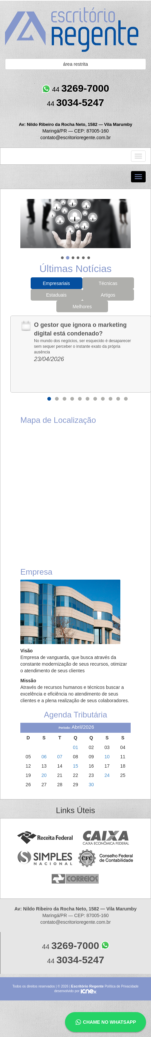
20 (44, 775)
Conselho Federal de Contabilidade (106, 858)
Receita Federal (45, 837)
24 (107, 775)
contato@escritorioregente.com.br (75, 137)
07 (59, 756)
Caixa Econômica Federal (106, 837)
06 (44, 756)
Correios (75, 879)
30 (91, 784)
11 (126, 399)
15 (75, 766)
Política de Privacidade (122, 986)
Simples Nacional (45, 858)
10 (118, 399)
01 (75, 747)
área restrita (75, 64)
